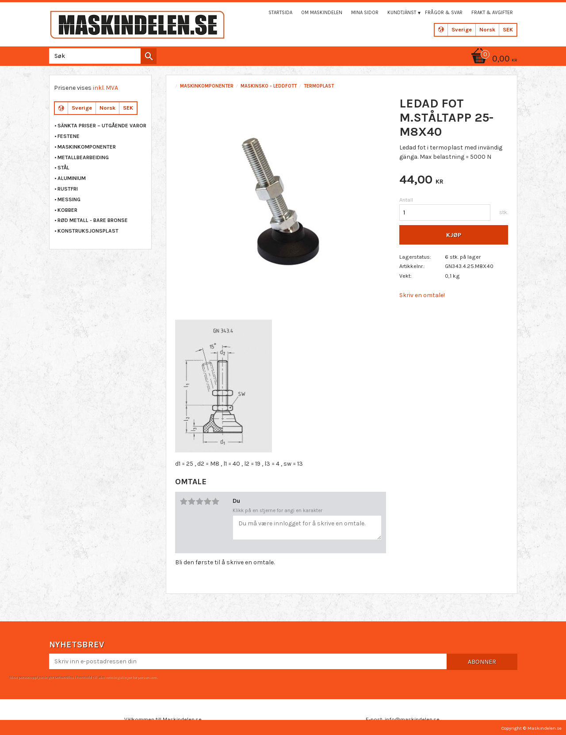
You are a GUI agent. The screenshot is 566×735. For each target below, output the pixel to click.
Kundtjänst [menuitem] (401, 12)
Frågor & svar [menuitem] (444, 12)
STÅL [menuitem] (63, 168)
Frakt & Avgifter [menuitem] (492, 12)
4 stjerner (207, 501)
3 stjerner (199, 501)
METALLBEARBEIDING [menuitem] (83, 157)
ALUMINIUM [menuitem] (71, 178)
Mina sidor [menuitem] (365, 12)
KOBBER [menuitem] (67, 210)
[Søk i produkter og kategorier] (101, 56)
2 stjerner (191, 501)
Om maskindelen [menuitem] (321, 12)
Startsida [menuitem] (280, 12)
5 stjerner (215, 501)
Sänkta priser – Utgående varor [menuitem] (101, 125)
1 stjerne (183, 501)
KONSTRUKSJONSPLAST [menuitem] (88, 231)
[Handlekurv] (492, 59)
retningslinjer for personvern (131, 676)
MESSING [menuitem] (68, 199)
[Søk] (149, 56)
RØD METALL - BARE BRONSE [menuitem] (92, 220)
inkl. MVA (105, 88)
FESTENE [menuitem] (68, 136)
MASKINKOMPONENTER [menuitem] (86, 147)
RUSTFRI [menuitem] (67, 189)
